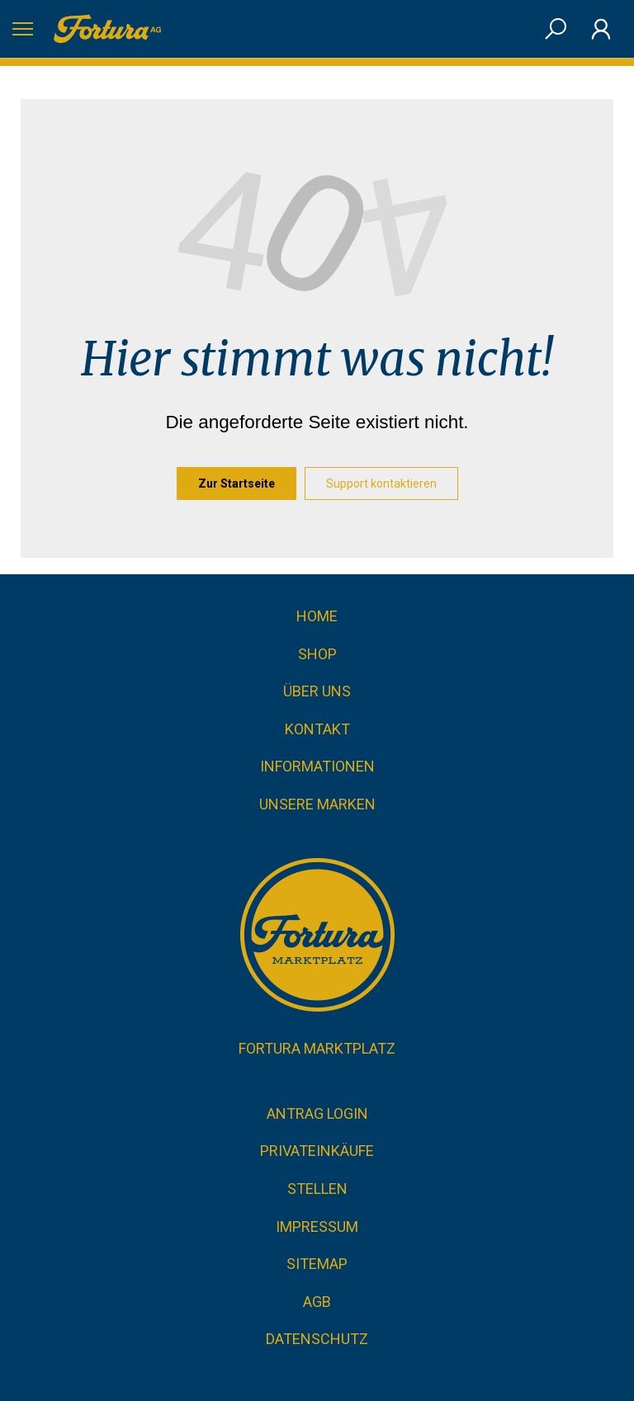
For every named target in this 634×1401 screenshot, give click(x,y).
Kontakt (317, 729)
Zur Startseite (236, 483)
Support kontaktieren (381, 483)
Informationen (317, 766)
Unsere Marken (317, 804)
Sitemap (317, 1263)
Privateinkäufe (317, 1150)
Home (317, 616)
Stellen (317, 1188)
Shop (317, 654)
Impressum (317, 1226)
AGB (317, 1301)
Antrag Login (317, 1113)
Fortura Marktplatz (317, 1048)
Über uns (317, 691)
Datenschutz (317, 1338)
